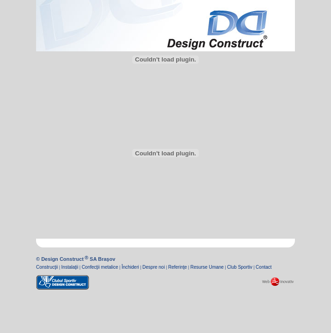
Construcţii (47, 267)
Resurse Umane (207, 267)
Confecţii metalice (100, 267)
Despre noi (153, 267)
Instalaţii (70, 267)
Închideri (130, 267)
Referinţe (177, 267)
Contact (263, 267)
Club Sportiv (239, 267)
